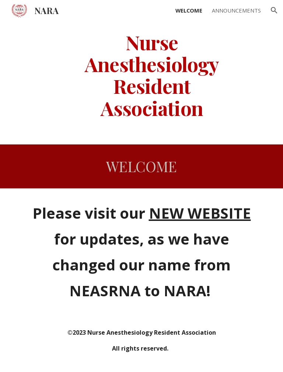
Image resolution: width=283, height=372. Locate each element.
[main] (151, 75)
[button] (274, 10)
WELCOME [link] (188, 10)
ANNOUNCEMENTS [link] (236, 10)
